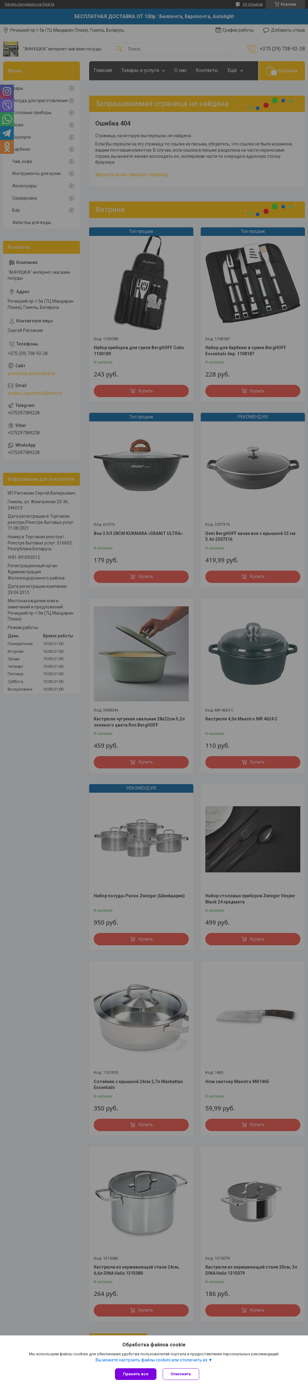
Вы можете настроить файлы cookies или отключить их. (152, 1359)
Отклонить (181, 1374)
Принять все (135, 1374)
